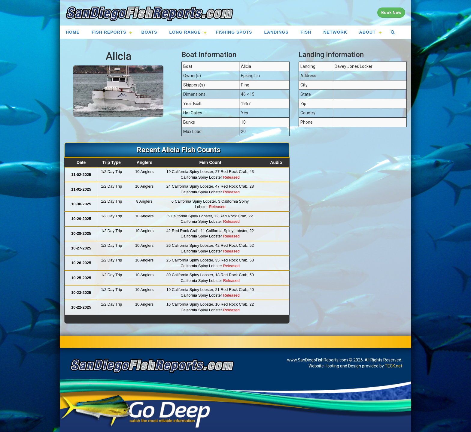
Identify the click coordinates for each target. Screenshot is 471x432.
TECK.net (393, 366)
